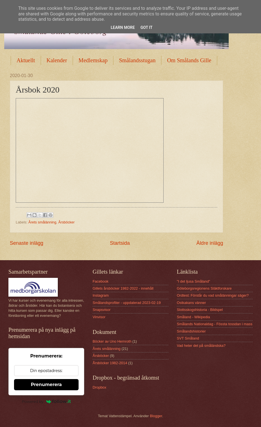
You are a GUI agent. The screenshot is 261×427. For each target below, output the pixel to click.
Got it (146, 27)
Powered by (46, 401)
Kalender (57, 60)
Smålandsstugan (137, 60)
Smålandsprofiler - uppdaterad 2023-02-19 (127, 303)
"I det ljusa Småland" (193, 281)
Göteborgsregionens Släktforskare (204, 288)
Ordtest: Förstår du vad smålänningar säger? (213, 295)
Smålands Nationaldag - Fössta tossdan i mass (214, 324)
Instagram (101, 295)
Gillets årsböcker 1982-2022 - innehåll (123, 288)
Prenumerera (46, 384)
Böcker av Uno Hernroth (112, 341)
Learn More (123, 27)
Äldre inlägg (209, 243)
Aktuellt (26, 60)
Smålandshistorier (191, 331)
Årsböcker (66, 222)
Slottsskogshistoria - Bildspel (200, 310)
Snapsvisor (102, 310)
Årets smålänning (42, 222)
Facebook (101, 281)
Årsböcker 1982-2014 (110, 363)
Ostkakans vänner (191, 303)
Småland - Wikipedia (193, 317)
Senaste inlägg (26, 243)
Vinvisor (99, 317)
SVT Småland (188, 338)
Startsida (120, 243)
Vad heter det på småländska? (201, 345)
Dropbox (99, 387)
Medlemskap (93, 60)
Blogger (156, 416)
